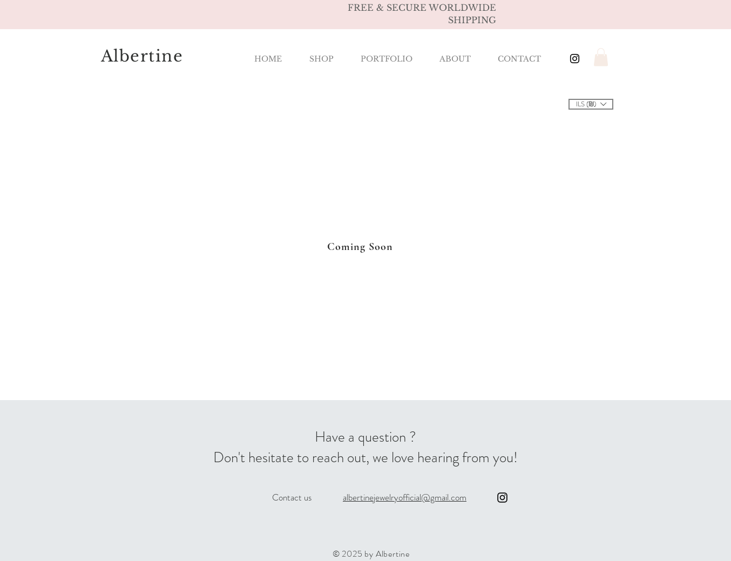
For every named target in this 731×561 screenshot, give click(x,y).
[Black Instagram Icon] (574, 58)
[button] (600, 57)
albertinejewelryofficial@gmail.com (404, 497)
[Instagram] (502, 497)
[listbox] (590, 104)
